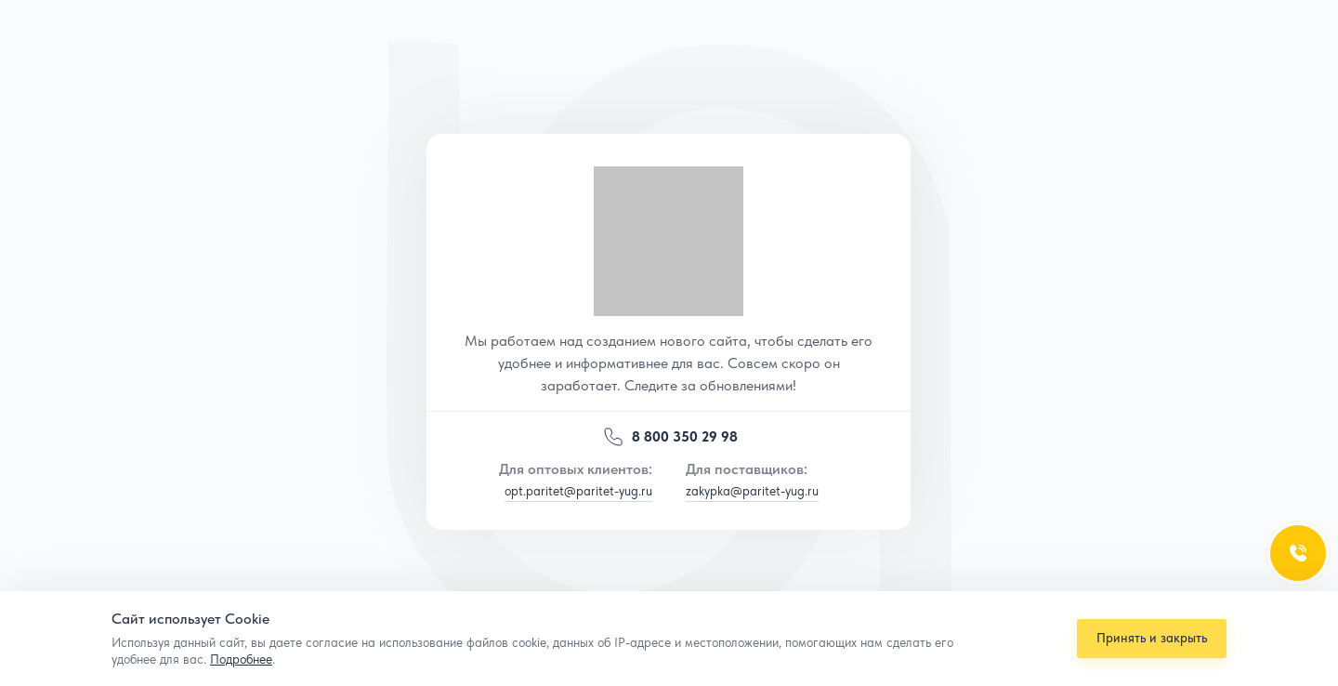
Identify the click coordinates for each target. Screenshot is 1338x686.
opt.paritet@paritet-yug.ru (578, 490)
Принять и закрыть (1148, 637)
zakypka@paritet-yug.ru (752, 490)
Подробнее (241, 659)
